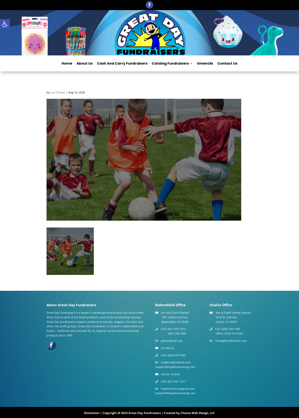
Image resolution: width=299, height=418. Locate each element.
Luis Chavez (57, 92)
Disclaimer (92, 413)
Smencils (205, 64)
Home (67, 64)
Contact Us (227, 64)
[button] (5, 24)
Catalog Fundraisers (170, 64)
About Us (84, 64)
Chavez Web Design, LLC (198, 413)
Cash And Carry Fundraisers (122, 64)
